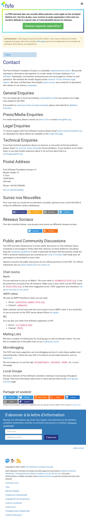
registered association (61, 70)
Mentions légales (12, 491)
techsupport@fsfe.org (12, 154)
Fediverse (11, 397)
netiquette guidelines (20, 252)
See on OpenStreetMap (13, 190)
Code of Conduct (55, 254)
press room (44, 119)
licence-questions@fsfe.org (69, 131)
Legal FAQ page (56, 134)
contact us (45, 265)
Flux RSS (36, 212)
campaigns (32, 85)
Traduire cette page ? (14, 515)
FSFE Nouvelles (20, 212)
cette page (40, 41)
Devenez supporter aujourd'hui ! (43, 26)
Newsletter (51, 212)
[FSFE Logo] (7, 4)
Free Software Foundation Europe (39, 467)
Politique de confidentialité (16, 495)
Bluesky (26, 397)
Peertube (51, 231)
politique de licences (45, 476)
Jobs (7, 487)
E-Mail (11, 402)
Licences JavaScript (13, 503)
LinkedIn (73, 397)
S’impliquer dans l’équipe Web (17, 511)
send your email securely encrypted (32, 105)
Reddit (58, 397)
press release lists (29, 265)
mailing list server (51, 341)
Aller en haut (79, 448)
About (8, 55)
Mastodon (36, 231)
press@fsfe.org (64, 119)
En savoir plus (76, 405)
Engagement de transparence (17, 499)
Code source (10, 507)
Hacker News (42, 397)
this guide (54, 312)
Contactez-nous (12, 483)
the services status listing (26, 148)
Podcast (66, 212)
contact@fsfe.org (47, 98)
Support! (27, 402)
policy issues (49, 82)
